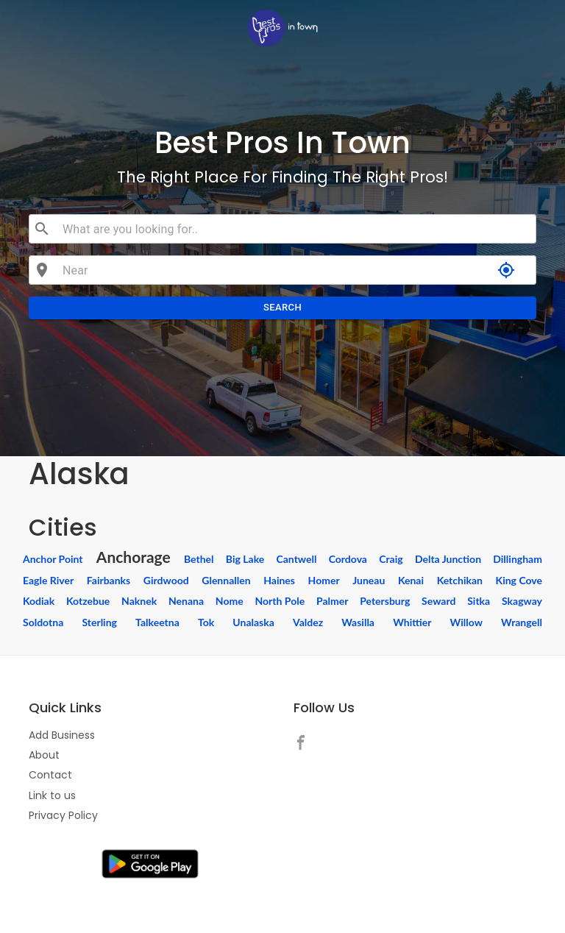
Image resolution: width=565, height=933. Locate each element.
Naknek (139, 601)
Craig (390, 559)
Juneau (368, 580)
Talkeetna (157, 622)
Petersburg (385, 601)
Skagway (522, 601)
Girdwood (166, 580)
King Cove (519, 580)
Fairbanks (108, 580)
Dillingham (517, 559)
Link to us (52, 795)
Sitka (478, 601)
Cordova (348, 559)
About (44, 755)
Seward (438, 601)
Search (282, 308)
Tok (206, 622)
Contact (50, 774)
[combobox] (293, 229)
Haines (279, 580)
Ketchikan (460, 580)
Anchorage (133, 556)
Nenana (186, 601)
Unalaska (253, 622)
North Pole (280, 601)
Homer (324, 580)
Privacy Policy (63, 815)
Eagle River (48, 580)
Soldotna (43, 622)
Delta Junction (448, 559)
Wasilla (357, 622)
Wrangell (521, 622)
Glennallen (226, 580)
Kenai (411, 580)
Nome (230, 601)
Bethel (199, 559)
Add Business (62, 735)
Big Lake (245, 559)
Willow (466, 622)
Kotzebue (88, 601)
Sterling (99, 622)
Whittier (412, 622)
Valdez (308, 622)
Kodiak (38, 601)
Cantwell (297, 559)
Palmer (332, 601)
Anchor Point (53, 559)
